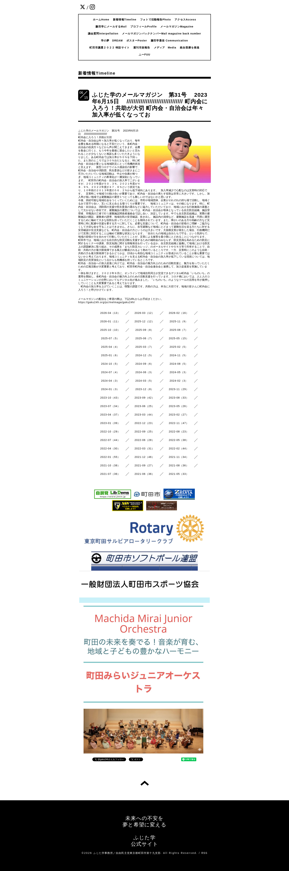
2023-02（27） (179, 414)
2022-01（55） (110, 456)
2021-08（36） (179, 465)
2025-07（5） (110, 338)
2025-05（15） (179, 338)
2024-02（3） (179, 380)
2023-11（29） (179, 389)
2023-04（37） (110, 414)
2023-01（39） (110, 423)
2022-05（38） (179, 440)
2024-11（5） (179, 355)
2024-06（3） (144, 372)
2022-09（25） (144, 431)
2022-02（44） (179, 448)
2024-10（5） (110, 363)
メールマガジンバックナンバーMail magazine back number (161, 33)
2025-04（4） (110, 346)
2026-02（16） (179, 312)
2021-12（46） (144, 456)
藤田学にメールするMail (111, 26)
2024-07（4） (110, 372)
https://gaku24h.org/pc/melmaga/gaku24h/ (106, 302)
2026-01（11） (110, 321)
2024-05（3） (179, 372)
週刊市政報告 (141, 47)
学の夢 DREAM (112, 40)
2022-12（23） (144, 423)
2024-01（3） (110, 389)
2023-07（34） (110, 406)
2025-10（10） (110, 329)
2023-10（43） (110, 397)
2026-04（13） (110, 312)
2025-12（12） (144, 321)
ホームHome (101, 19)
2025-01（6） (110, 355)
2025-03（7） (144, 346)
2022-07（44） (110, 440)
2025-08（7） (179, 329)
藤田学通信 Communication (169, 40)
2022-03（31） (144, 448)
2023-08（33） (179, 397)
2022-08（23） (179, 431)
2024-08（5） (179, 363)
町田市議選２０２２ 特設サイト (109, 47)
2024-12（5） (144, 355)
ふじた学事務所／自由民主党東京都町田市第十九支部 (127, 852)
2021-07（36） (110, 473)
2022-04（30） (110, 448)
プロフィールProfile (143, 26)
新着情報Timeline (124, 19)
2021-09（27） (144, 465)
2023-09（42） (144, 397)
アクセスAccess (185, 19)
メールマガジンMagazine (176, 26)
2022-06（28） (144, 440)
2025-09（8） (144, 329)
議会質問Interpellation (103, 33)
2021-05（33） (179, 473)
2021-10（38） (110, 465)
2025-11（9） (179, 321)
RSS (204, 852)
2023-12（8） (144, 389)
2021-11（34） (179, 456)
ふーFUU (144, 54)
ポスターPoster (136, 40)
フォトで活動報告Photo (155, 19)
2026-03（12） (144, 312)
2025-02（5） (179, 346)
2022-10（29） (110, 431)
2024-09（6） (144, 363)
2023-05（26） (179, 406)
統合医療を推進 (189, 47)
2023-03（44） (144, 414)
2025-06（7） (144, 338)
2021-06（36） (144, 473)
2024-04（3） (110, 380)
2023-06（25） (144, 406)
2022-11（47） (179, 423)
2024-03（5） (144, 380)
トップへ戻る (144, 783)
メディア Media (165, 47)
